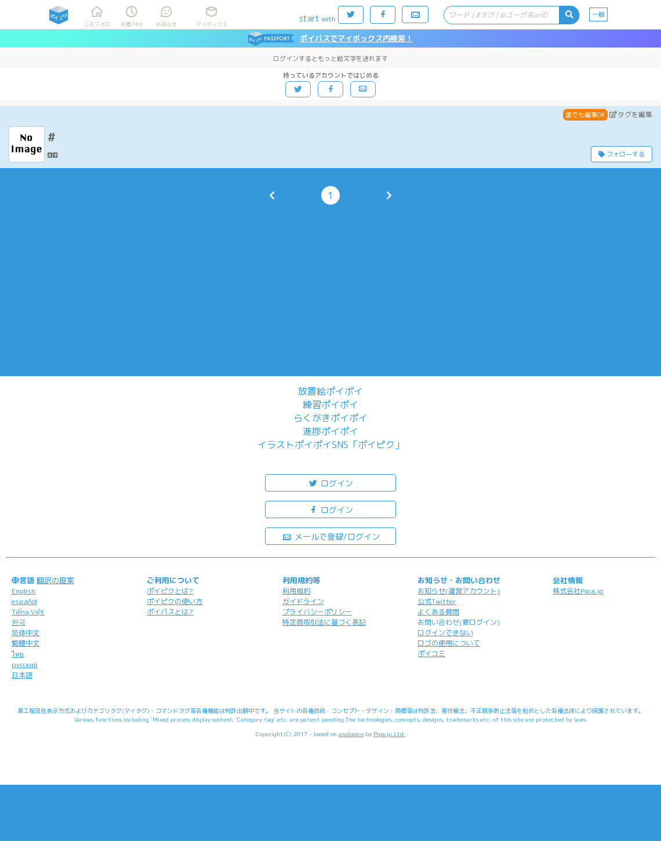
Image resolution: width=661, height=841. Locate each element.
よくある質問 (438, 612)
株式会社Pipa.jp (578, 591)
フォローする (621, 154)
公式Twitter (436, 601)
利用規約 (296, 591)
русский (25, 664)
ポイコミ (431, 653)
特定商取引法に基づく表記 (324, 622)
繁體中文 (25, 643)
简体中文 (25, 633)
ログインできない (445, 633)
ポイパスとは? (170, 612)
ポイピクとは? (170, 591)
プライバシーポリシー (317, 612)
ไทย (18, 654)
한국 (19, 622)
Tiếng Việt (28, 612)
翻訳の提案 (55, 580)
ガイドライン (303, 601)
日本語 (22, 675)
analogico (351, 734)
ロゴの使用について (448, 643)
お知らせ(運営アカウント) (458, 591)
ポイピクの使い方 (174, 601)
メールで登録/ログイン (331, 536)
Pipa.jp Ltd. (389, 734)
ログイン (330, 482)
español (24, 601)
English (23, 591)
